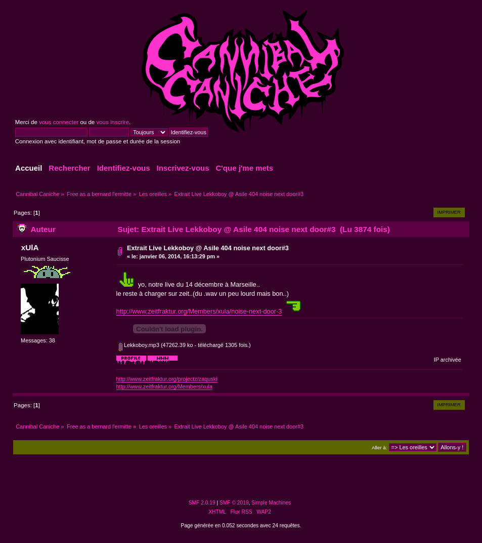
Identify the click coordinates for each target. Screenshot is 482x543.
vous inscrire (112, 122)
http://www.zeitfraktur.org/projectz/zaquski (166, 379)
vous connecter (58, 122)
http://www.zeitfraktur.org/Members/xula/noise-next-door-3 (199, 311)
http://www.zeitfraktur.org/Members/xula (164, 386)
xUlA (30, 247)
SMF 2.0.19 (202, 503)
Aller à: (379, 447)
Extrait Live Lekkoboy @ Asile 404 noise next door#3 (208, 248)
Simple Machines (271, 503)
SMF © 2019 (234, 503)
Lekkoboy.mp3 (139, 345)
